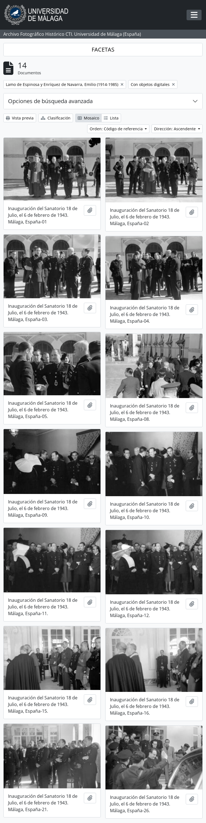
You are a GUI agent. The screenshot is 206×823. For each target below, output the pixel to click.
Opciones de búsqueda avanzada (50, 101)
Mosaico (88, 118)
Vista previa (20, 118)
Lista (111, 118)
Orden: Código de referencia (117, 128)
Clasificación (56, 118)
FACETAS (103, 49)
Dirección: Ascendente (175, 128)
